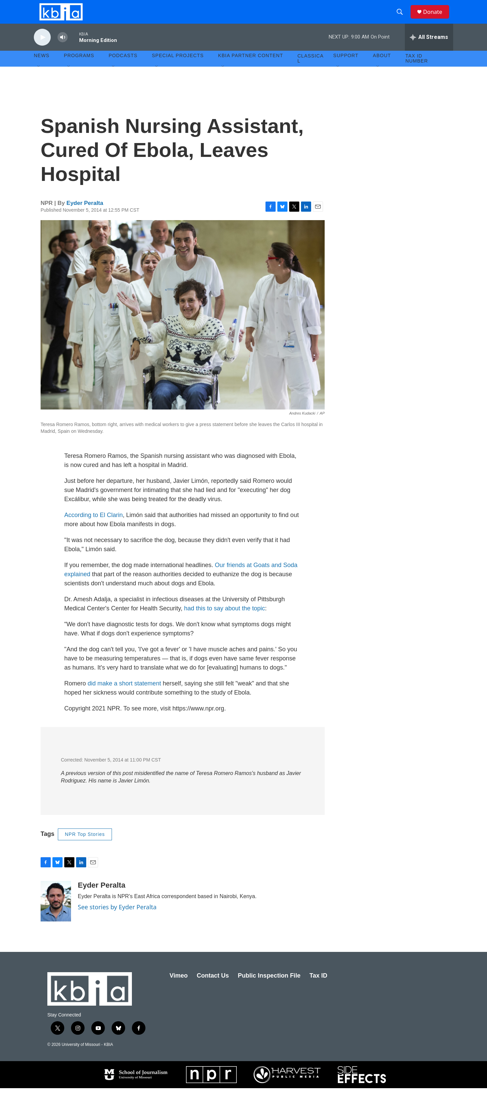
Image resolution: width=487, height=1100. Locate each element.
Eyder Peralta (85, 215)
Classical (311, 70)
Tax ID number (416, 70)
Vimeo (178, 987)
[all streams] (429, 49)
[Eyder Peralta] (56, 913)
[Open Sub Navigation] (39, 78)
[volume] (62, 49)
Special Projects (178, 67)
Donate (435, 17)
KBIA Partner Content (250, 67)
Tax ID (318, 987)
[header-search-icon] (402, 18)
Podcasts (123, 67)
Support (345, 67)
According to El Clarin (93, 526)
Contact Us (213, 987)
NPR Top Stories (85, 846)
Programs (79, 67)
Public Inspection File (269, 987)
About (382, 67)
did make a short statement (124, 695)
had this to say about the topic (224, 620)
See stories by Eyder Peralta (117, 919)
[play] (42, 49)
